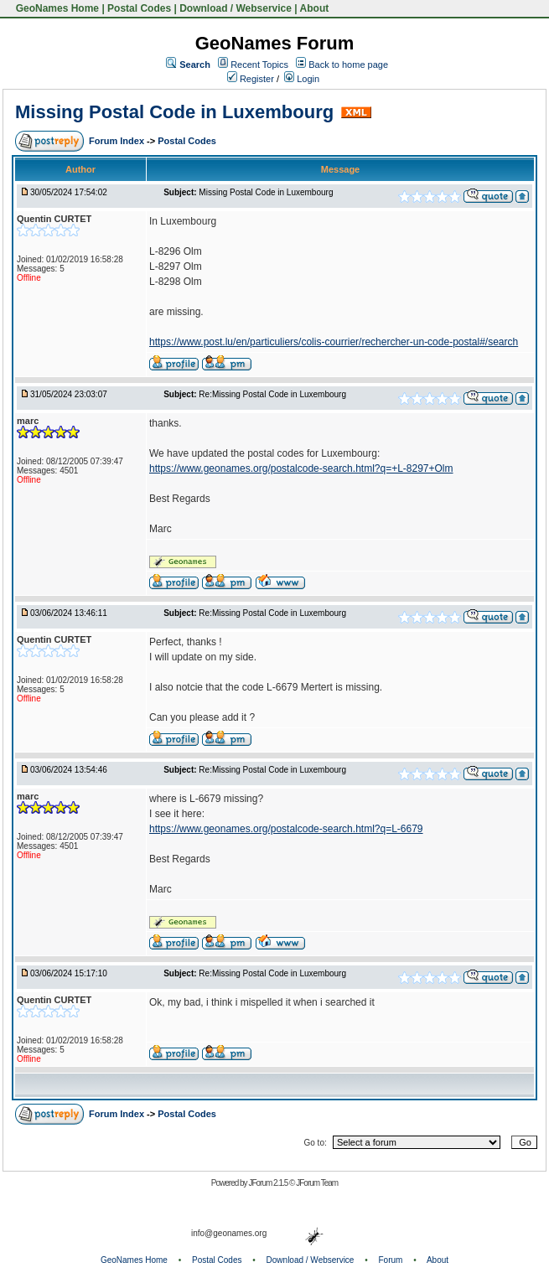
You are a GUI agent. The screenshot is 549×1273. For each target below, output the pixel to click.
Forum (391, 1260)
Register (250, 79)
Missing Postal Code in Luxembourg (174, 111)
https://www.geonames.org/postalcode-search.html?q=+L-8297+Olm (301, 468)
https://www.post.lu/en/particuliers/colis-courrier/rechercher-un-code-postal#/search (333, 342)
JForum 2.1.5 (268, 1183)
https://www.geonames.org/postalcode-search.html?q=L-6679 (286, 829)
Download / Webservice (235, 8)
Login (301, 79)
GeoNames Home (56, 8)
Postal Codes (139, 8)
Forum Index (118, 141)
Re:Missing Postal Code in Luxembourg (272, 394)
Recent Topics (259, 65)
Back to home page (348, 65)
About (314, 8)
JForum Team (317, 1183)
